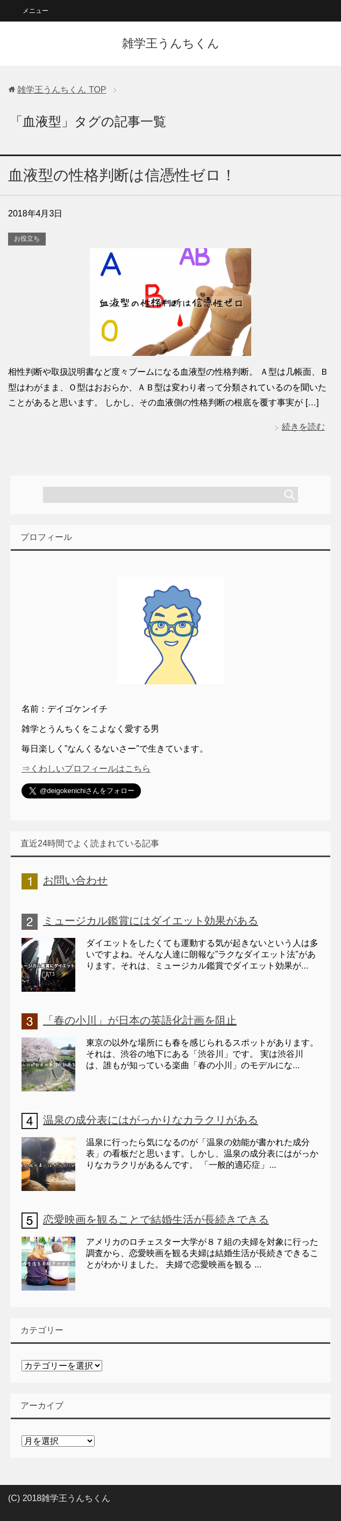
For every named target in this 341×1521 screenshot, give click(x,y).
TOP (61, 89)
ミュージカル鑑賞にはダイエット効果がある (150, 921)
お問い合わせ (75, 880)
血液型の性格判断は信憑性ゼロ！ (122, 175)
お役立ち (27, 238)
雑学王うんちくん (170, 43)
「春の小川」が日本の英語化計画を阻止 (140, 1020)
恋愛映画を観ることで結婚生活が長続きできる (156, 1219)
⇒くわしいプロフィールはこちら (86, 768)
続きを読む (303, 426)
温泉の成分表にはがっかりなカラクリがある (150, 1120)
